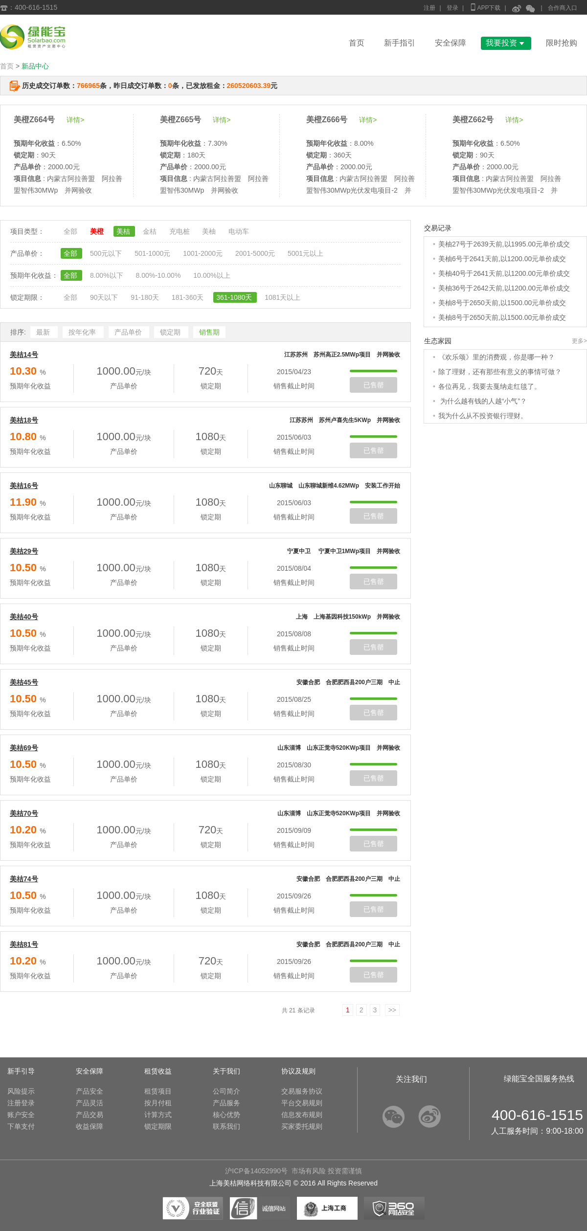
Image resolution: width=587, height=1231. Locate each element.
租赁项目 (158, 1091)
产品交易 (89, 1115)
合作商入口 (562, 7)
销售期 (209, 332)
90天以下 (105, 297)
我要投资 (506, 43)
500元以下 (107, 253)
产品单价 (129, 332)
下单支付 (21, 1126)
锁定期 (171, 332)
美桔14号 (24, 354)
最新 (44, 332)
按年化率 (83, 332)
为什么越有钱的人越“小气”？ (482, 401)
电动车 (238, 231)
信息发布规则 (301, 1115)
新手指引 (399, 43)
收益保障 (89, 1126)
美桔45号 (24, 682)
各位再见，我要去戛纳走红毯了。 (489, 386)
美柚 (210, 231)
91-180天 (145, 297)
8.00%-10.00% (158, 275)
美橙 (98, 231)
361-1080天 (235, 297)
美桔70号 (24, 813)
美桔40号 (24, 617)
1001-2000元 (204, 253)
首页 (356, 43)
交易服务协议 (301, 1091)
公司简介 (226, 1091)
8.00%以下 (107, 275)
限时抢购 (561, 43)
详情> (75, 120)
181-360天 (188, 297)
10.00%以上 (211, 275)
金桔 (150, 231)
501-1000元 (153, 253)
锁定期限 (158, 1126)
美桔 (124, 231)
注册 (429, 7)
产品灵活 (89, 1103)
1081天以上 (282, 297)
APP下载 (484, 7)
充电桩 (180, 231)
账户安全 (21, 1115)
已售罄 (373, 385)
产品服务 (226, 1103)
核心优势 (226, 1115)
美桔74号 (24, 879)
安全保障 (450, 43)
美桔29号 (24, 551)
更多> (579, 340)
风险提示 (21, 1091)
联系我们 (226, 1126)
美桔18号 (24, 420)
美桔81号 (24, 944)
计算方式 (158, 1115)
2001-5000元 (256, 253)
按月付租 (158, 1103)
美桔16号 (24, 486)
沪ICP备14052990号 (256, 1171)
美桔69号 (24, 748)
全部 (71, 231)
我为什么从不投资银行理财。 (482, 416)
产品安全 (89, 1091)
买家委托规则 (301, 1126)
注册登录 (21, 1103)
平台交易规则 (301, 1103)
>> (392, 1010)
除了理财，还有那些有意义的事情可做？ (500, 372)
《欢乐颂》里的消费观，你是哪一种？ (496, 357)
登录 (452, 7)
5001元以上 (305, 253)
